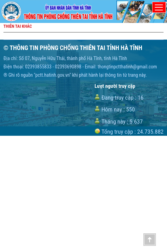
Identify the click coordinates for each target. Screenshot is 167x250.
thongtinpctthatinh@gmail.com (127, 66)
